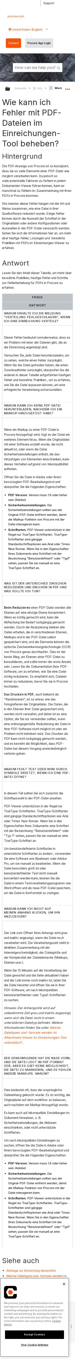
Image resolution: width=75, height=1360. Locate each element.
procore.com (16, 16)
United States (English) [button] (27, 29)
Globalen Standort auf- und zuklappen (67, 87)
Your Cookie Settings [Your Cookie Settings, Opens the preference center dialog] (34, 1344)
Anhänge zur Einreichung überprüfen (31, 1270)
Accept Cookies (34, 1334)
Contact (13, 43)
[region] (34, 1317)
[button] (58, 67)
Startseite (20, 88)
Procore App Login (39, 43)
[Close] (64, 1284)
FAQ (38, 88)
